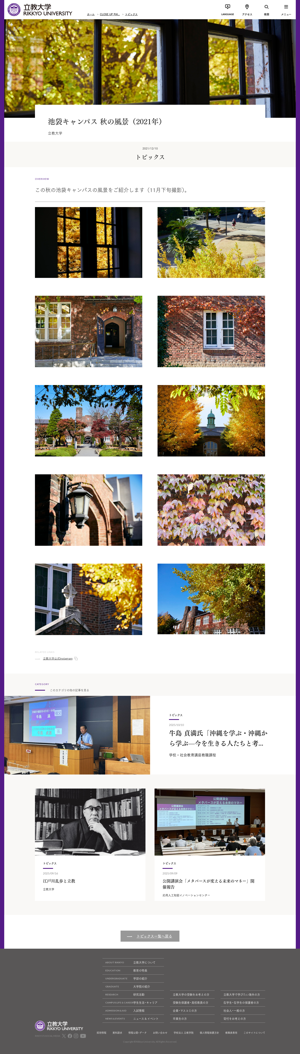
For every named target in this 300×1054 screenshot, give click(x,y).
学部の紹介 (124, 978)
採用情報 (101, 1033)
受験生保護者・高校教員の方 (190, 1002)
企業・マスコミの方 (185, 1010)
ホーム (91, 14)
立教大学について (129, 962)
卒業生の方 (180, 1018)
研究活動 (123, 994)
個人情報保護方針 (209, 1033)
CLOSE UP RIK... (110, 14)
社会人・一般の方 (234, 1010)
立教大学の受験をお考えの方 (191, 994)
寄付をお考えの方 (234, 1018)
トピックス (131, 14)
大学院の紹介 (126, 986)
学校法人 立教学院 (184, 1033)
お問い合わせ (160, 1033)
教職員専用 (231, 1033)
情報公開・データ (137, 1033)
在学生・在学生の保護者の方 (241, 1002)
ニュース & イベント (130, 1018)
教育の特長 (124, 970)
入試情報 (123, 1010)
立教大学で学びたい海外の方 (241, 994)
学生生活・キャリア (130, 1002)
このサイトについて (254, 1033)
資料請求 (117, 1033)
